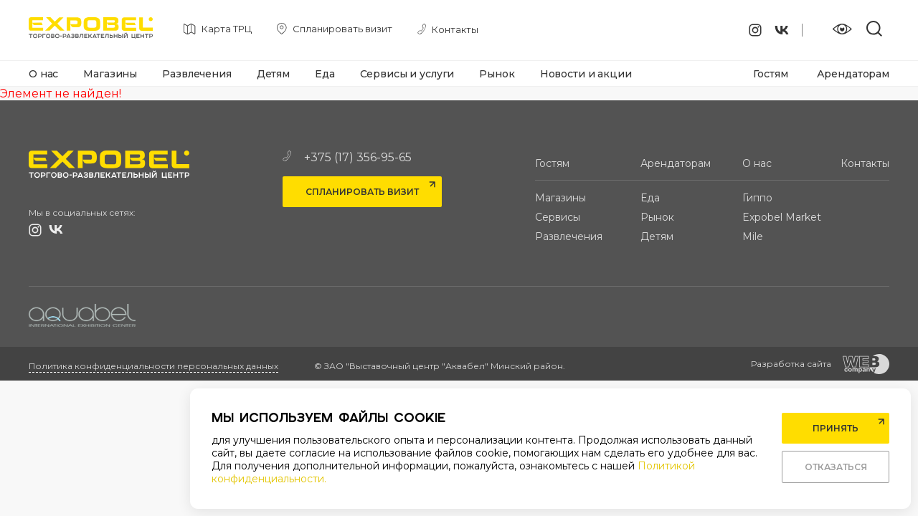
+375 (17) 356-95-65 (347, 157)
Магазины (110, 73)
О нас (43, 73)
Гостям (770, 73)
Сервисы (557, 217)
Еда (325, 73)
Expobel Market (781, 217)
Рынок (496, 73)
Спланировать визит (362, 191)
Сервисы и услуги (407, 73)
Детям (273, 73)
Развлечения (196, 73)
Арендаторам (853, 73)
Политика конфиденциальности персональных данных (153, 365)
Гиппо (757, 197)
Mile (752, 236)
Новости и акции (586, 73)
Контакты (865, 163)
